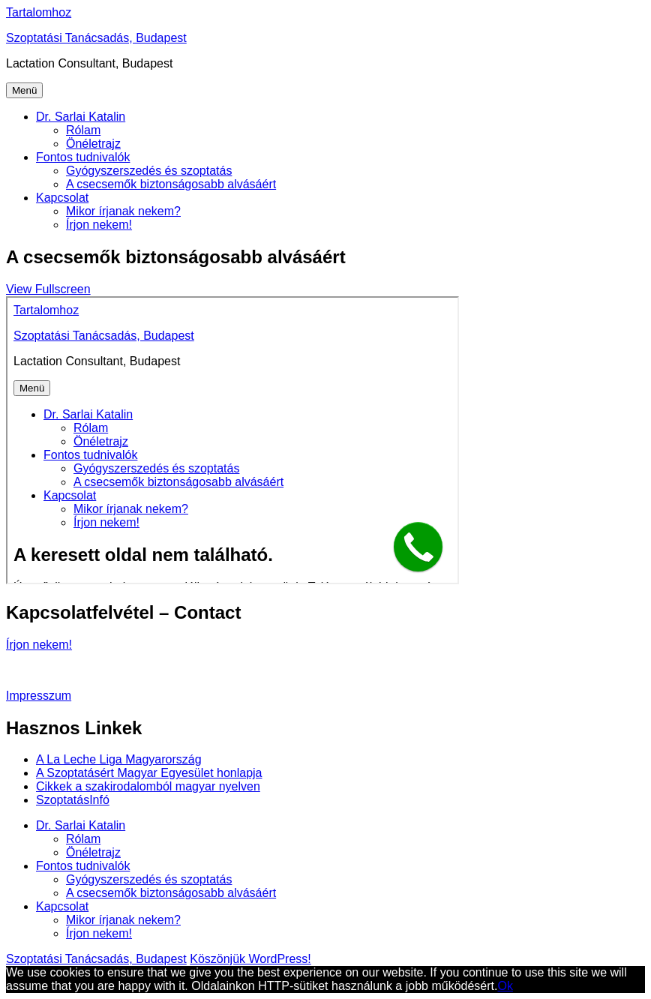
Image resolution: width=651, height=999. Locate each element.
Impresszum (38, 695)
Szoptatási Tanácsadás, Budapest (96, 38)
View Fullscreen (48, 289)
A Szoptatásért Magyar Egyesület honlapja (149, 772)
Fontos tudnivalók (83, 157)
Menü (24, 90)
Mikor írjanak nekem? (123, 211)
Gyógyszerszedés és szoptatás (149, 170)
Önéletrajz (93, 143)
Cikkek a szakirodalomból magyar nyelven (148, 786)
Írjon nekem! (99, 224)
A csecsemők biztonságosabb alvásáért (171, 184)
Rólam (83, 130)
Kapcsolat (62, 197)
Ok (504, 986)
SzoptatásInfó (73, 800)
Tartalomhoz (38, 12)
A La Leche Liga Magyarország (119, 759)
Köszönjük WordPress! (250, 958)
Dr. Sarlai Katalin (80, 116)
